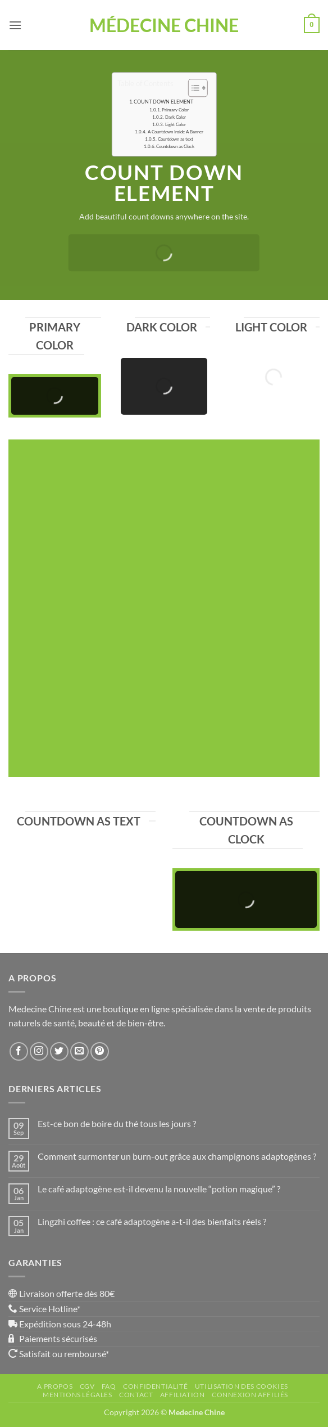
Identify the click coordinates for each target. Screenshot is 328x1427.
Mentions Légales (77, 1394)
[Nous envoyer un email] (79, 1051)
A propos (54, 1386)
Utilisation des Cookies (241, 1386)
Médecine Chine (164, 25)
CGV (87, 1386)
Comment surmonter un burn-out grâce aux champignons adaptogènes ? (177, 1156)
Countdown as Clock (175, 146)
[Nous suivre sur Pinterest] (99, 1051)
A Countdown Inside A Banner (175, 131)
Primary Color (175, 110)
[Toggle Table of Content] (191, 87)
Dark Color (175, 117)
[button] (15, 25)
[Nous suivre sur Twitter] (59, 1051)
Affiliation (182, 1394)
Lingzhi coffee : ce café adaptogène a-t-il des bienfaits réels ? (152, 1221)
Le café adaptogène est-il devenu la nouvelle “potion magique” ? (159, 1188)
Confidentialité (155, 1386)
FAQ (109, 1386)
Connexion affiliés (250, 1394)
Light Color (175, 124)
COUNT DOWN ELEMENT (163, 101)
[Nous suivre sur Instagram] (39, 1051)
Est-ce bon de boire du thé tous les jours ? (117, 1123)
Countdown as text (175, 139)
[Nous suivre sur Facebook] (19, 1051)
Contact (136, 1394)
